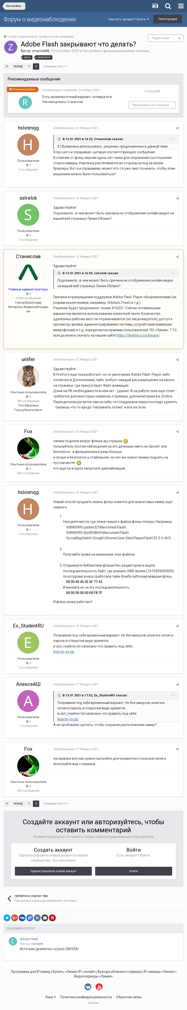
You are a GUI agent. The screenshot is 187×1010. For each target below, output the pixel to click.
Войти (134, 871)
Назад (18, 66)
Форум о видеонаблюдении (40, 19)
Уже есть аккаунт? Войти (128, 19)
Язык (50, 997)
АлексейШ (28, 684)
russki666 (70, 90)
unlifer (28, 359)
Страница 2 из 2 (55, 66)
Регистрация (168, 19)
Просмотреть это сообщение (153, 105)
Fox (28, 431)
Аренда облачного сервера (119, 972)
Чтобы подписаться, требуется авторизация (40, 36)
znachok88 (40, 51)
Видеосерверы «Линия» (93, 976)
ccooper (37, 943)
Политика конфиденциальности (86, 997)
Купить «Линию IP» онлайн (74, 972)
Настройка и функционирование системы (116, 51)
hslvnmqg (28, 128)
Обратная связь (129, 997)
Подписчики (160, 38)
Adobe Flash (29, 939)
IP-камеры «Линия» (159, 972)
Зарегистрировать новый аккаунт (53, 871)
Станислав (75, 102)
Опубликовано (75, 128)
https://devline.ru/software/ (113, 335)
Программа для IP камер (30, 972)
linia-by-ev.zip (63, 652)
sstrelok (28, 198)
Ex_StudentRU (28, 626)
